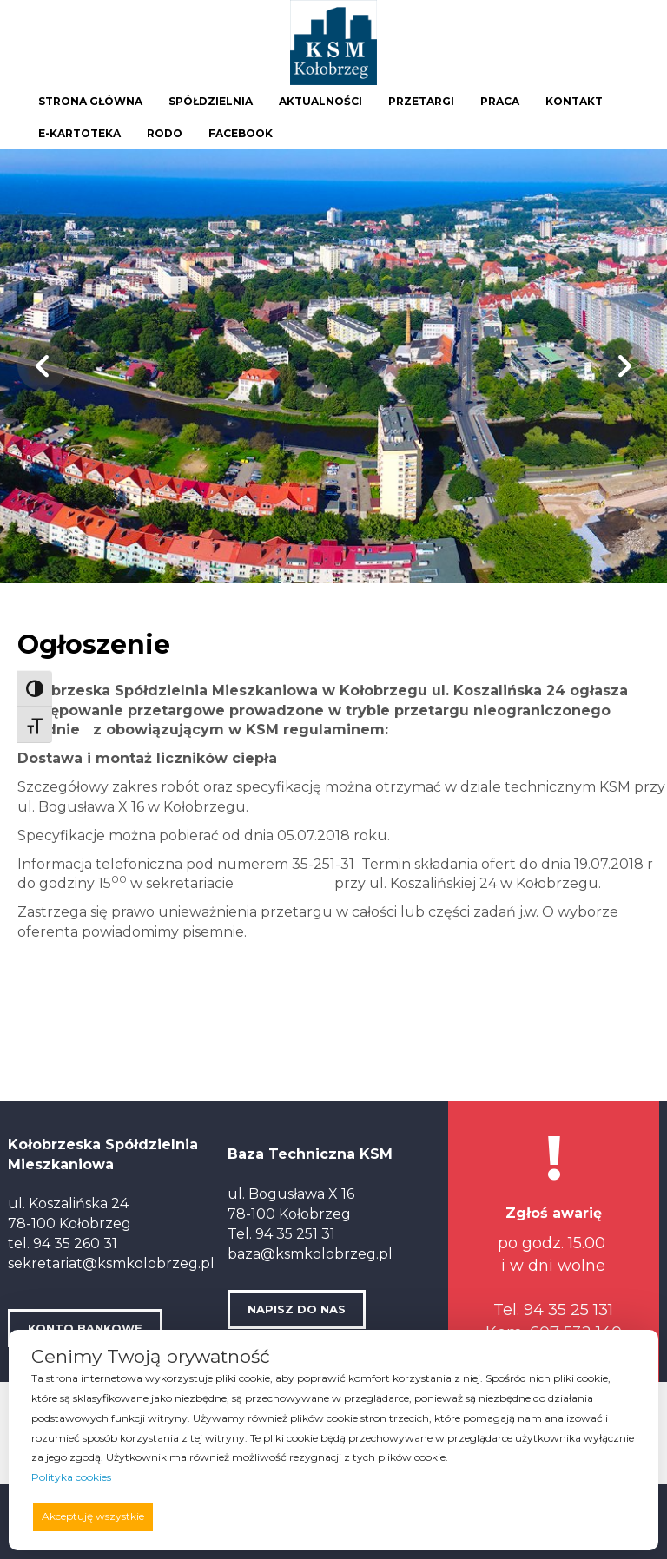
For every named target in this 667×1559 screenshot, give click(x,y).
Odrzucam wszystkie (359, 1516)
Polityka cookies (71, 1476)
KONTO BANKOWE (85, 1328)
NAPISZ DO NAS (297, 1309)
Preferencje (599, 1515)
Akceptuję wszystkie (93, 1516)
